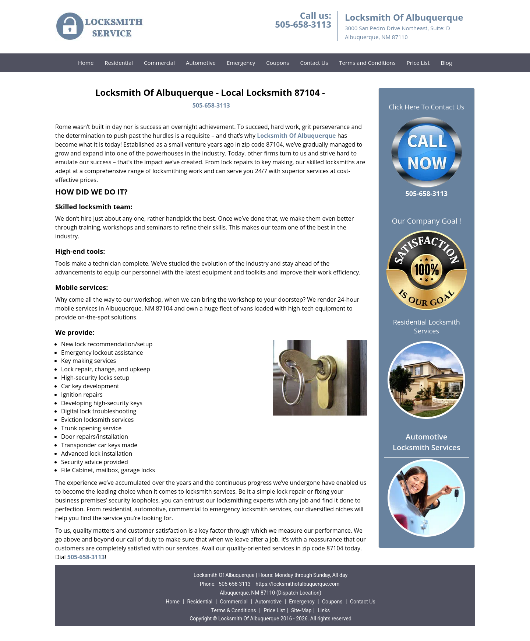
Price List (418, 62)
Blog (446, 62)
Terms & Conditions (233, 610)
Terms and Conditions (367, 62)
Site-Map (301, 610)
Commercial (159, 62)
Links (324, 610)
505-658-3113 (303, 24)
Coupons (277, 62)
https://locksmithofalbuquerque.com (297, 584)
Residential (119, 62)
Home (85, 62)
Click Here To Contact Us (426, 107)
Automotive (201, 62)
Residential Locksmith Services (426, 326)
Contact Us (314, 62)
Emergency (241, 62)
